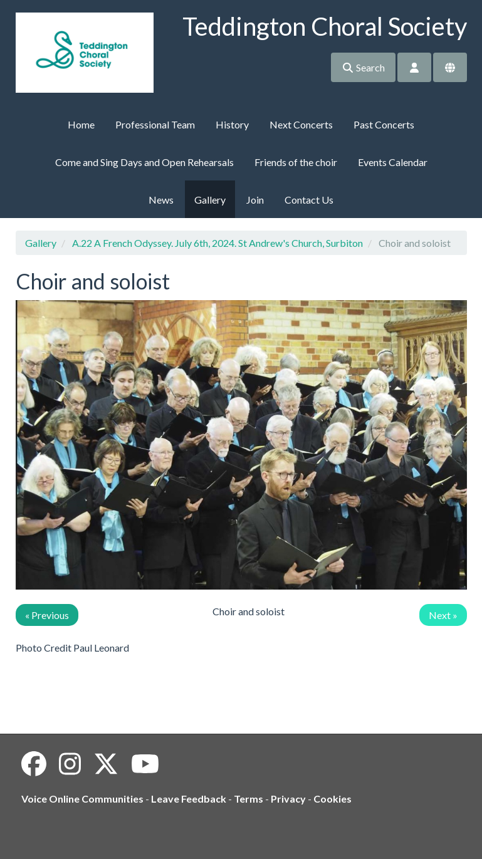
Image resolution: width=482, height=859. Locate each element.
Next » (443, 615)
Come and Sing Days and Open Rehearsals (144, 162)
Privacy (288, 798)
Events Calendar (392, 162)
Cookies (332, 798)
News (161, 200)
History (232, 124)
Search (363, 67)
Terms (248, 798)
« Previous (47, 615)
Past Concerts (384, 124)
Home (81, 124)
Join (255, 200)
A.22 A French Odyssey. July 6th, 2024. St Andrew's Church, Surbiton (217, 243)
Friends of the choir (295, 162)
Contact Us (309, 200)
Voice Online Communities (82, 798)
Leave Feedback (188, 798)
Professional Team (155, 124)
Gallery (210, 200)
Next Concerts (301, 124)
